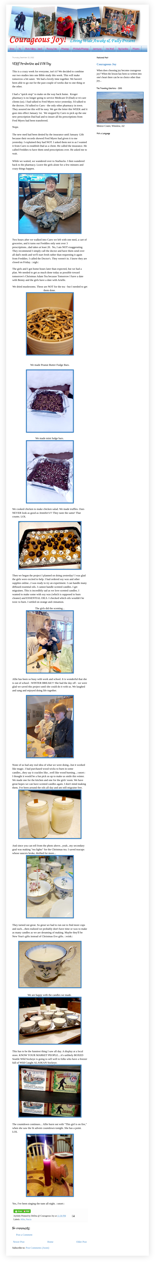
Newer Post (18, 1242)
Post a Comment (24, 1234)
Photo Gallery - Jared (33, 48)
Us (20, 48)
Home (12, 48)
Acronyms (97, 48)
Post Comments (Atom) (37, 1247)
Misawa (136, 48)
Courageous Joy (106, 64)
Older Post (81, 1242)
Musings (65, 48)
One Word (110, 48)
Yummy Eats (51, 48)
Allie (22, 1219)
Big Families (123, 48)
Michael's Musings (81, 48)
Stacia (28, 1219)
